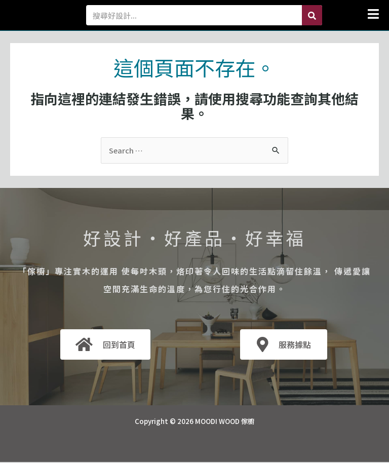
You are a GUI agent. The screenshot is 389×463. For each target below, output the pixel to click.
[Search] (312, 15)
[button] (355, 14)
